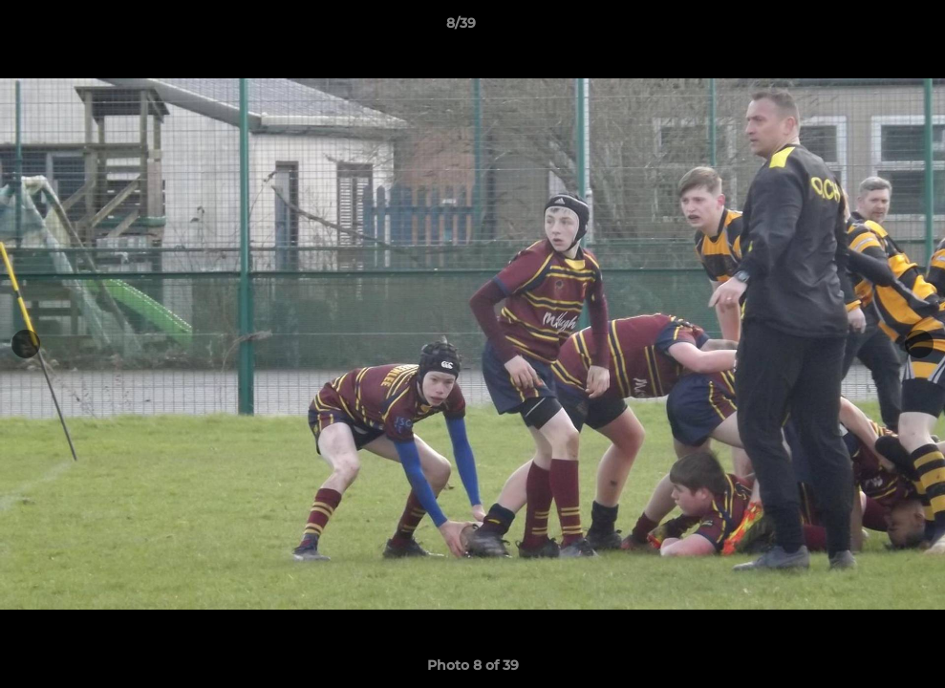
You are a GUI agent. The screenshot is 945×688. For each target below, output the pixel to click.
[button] (864, 27)
